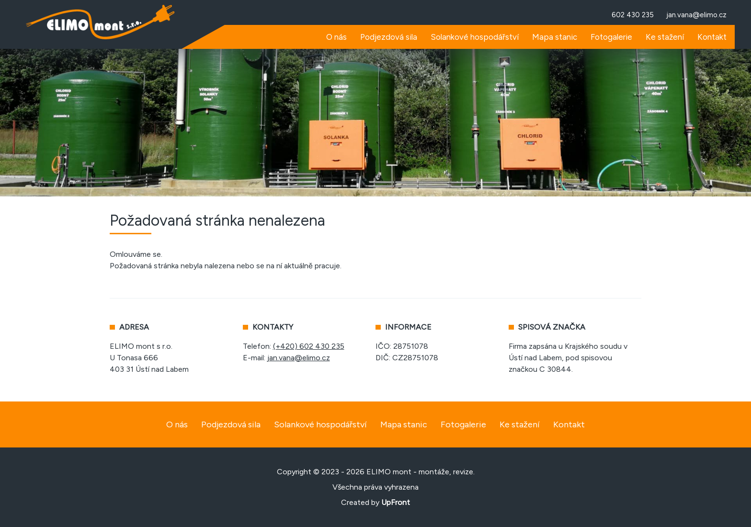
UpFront (395, 502)
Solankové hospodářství (320, 424)
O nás (177, 424)
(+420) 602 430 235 (308, 346)
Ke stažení (520, 424)
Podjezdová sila (231, 424)
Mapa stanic (403, 424)
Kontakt (569, 424)
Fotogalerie (463, 424)
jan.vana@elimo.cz (298, 357)
